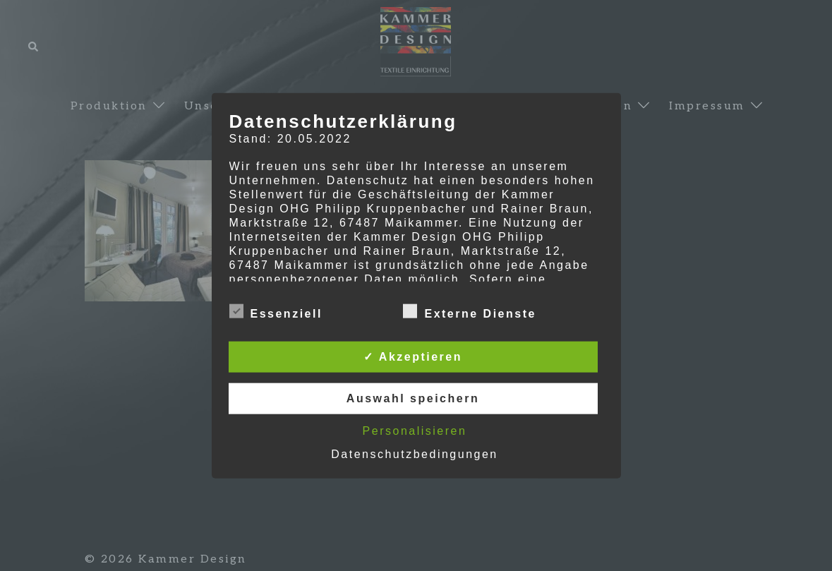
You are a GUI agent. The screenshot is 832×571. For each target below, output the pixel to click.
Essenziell (275, 312)
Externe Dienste (469, 312)
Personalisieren (415, 431)
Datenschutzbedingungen (414, 454)
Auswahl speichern (412, 398)
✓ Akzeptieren (412, 357)
